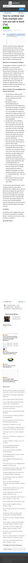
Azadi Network (8, 561)
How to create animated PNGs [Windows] (9, 366)
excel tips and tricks (11, 305)
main (18, 305)
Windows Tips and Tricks (17, 308)
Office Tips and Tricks (8, 307)
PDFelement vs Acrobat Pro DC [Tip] (12, 424)
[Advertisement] (14, 260)
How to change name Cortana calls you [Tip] (13, 501)
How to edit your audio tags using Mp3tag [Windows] (10, 353)
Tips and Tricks (7, 308)
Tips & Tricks (17, 307)
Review (6, 335)
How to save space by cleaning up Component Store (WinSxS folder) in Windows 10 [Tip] (14, 483)
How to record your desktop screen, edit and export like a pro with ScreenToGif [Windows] (10, 338)
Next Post (21, 13)
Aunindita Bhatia (8, 30)
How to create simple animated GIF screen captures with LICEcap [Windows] (10, 380)
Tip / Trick (6, 27)
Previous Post (7, 13)
